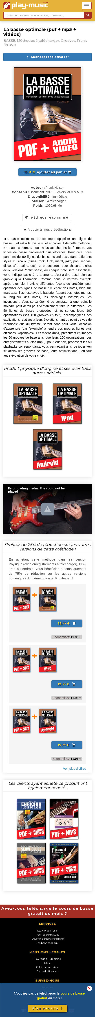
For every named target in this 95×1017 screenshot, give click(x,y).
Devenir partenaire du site (47, 938)
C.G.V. (47, 962)
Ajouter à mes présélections (47, 230)
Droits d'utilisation (47, 971)
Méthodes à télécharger (48, 57)
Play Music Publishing (47, 958)
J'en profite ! (47, 1008)
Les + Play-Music (47, 930)
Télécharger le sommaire (46, 217)
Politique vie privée (47, 967)
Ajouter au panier (47, 172)
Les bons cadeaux (47, 943)
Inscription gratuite (47, 934)
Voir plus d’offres (74, 768)
